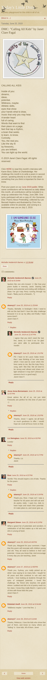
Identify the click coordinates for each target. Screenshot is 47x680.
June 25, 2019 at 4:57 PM (22, 475)
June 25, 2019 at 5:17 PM (33, 455)
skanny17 (11, 305)
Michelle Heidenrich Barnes (19, 278)
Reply (9, 298)
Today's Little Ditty (18, 7)
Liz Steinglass (13, 438)
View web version (24, 678)
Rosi (9, 475)
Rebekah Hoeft (13, 604)
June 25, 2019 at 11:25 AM (27, 305)
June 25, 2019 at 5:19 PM (33, 494)
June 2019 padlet (29, 187)
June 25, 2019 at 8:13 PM (32, 522)
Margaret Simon (14, 522)
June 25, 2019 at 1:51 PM (33, 353)
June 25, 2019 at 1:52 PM (33, 415)
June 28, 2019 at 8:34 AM (31, 604)
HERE (9, 169)
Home (23, 673)
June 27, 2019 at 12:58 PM (27, 567)
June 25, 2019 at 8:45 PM (26, 542)
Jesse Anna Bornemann (17, 391)
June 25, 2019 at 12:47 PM (25, 335)
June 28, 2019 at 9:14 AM (26, 619)
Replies (13, 327)
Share (5, 266)
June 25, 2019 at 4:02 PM (30, 438)
